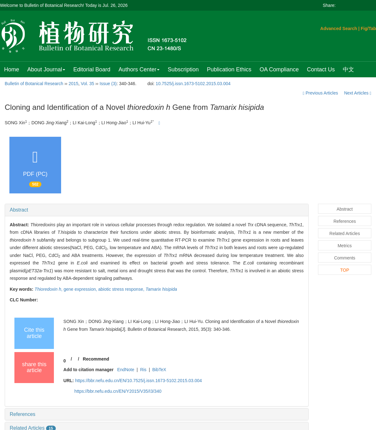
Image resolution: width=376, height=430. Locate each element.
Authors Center (138, 69)
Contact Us (321, 69)
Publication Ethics (229, 69)
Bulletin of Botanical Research (34, 83)
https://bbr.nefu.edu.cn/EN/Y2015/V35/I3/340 (117, 391)
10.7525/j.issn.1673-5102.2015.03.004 (193, 83)
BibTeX (159, 369)
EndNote (125, 369)
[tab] (156, 210)
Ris (143, 369)
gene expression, (81, 289)
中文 (348, 69)
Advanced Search (338, 28)
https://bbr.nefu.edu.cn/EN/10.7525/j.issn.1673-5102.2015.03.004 (138, 380)
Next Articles (357, 92)
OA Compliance (279, 69)
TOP (344, 270)
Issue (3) (108, 83)
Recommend (96, 358)
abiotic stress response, (122, 289)
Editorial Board (91, 69)
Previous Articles (321, 92)
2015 (73, 83)
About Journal (46, 69)
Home (11, 69)
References (22, 414)
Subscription (183, 69)
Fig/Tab (368, 28)
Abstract (19, 209)
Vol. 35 (87, 83)
